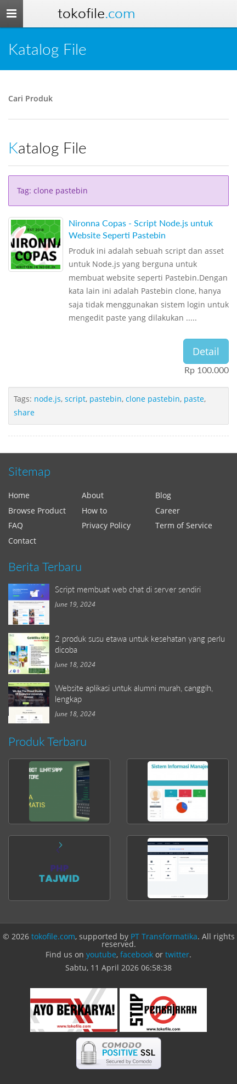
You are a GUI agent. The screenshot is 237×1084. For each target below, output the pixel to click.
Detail (206, 351)
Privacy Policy (106, 525)
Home (19, 495)
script (75, 398)
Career (167, 510)
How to (94, 510)
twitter (177, 954)
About (93, 495)
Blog (163, 495)
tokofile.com (53, 936)
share (24, 412)
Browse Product (37, 510)
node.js (47, 398)
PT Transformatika (164, 936)
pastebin (105, 398)
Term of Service (183, 525)
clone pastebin (153, 398)
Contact (22, 540)
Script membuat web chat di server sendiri (128, 589)
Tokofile (96, 13)
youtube (101, 954)
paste (194, 398)
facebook (136, 954)
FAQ (15, 525)
